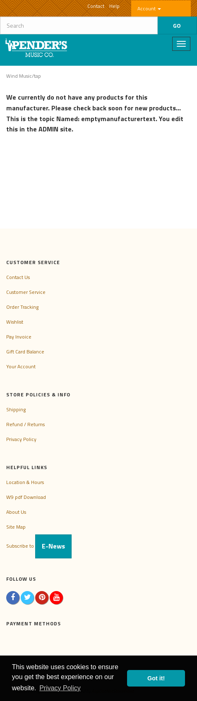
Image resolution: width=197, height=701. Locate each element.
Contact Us (18, 277)
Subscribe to (39, 546)
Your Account (21, 366)
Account (149, 8)
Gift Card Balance (25, 351)
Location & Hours (25, 482)
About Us (16, 512)
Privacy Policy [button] (60, 687)
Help (114, 6)
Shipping (16, 409)
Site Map (16, 527)
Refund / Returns (25, 424)
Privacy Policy (21, 439)
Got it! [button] (156, 678)
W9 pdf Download (26, 497)
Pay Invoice (18, 337)
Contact (95, 6)
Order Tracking (22, 307)
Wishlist (14, 322)
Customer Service (26, 292)
